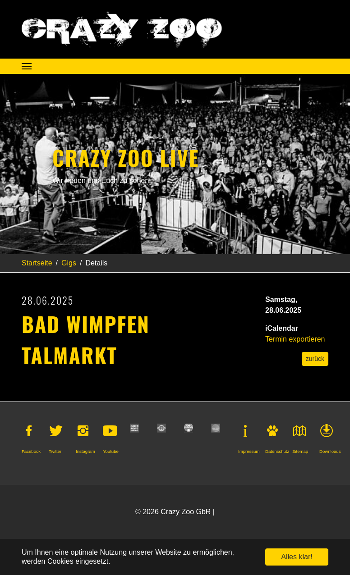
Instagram (85, 451)
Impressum (248, 451)
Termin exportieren (295, 339)
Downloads (330, 451)
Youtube (111, 451)
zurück (315, 358)
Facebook (31, 451)
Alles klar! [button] (296, 557)
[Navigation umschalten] (27, 66)
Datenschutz (277, 451)
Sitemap (300, 451)
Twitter (55, 451)
